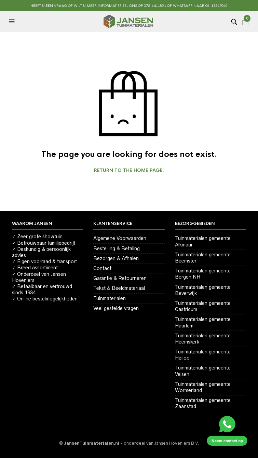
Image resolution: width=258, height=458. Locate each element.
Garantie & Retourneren (120, 278)
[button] (13, 21)
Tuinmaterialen (109, 298)
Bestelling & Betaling (116, 248)
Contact (102, 268)
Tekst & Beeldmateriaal (119, 288)
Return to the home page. (129, 170)
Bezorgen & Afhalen (116, 258)
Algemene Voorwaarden (119, 238)
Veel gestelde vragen (116, 308)
